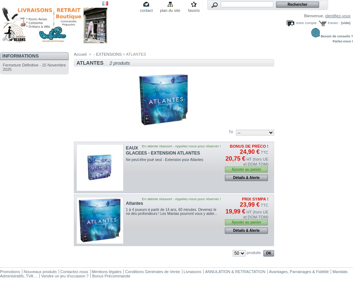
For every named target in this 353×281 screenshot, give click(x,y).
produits (254, 252)
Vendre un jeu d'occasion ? (65, 276)
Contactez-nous (74, 272)
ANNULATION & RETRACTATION (235, 272)
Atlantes (134, 203)
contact (146, 10)
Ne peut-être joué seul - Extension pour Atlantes (165, 160)
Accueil (80, 54)
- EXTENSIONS (108, 54)
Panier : (334, 23)
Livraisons (193, 272)
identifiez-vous (337, 16)
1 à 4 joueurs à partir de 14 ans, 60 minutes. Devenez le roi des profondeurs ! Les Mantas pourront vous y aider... (171, 212)
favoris (194, 10)
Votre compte (306, 23)
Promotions (10, 272)
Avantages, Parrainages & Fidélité (299, 272)
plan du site (170, 10)
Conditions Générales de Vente (152, 272)
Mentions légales (107, 272)
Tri (231, 132)
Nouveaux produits (40, 272)
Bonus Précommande (111, 276)
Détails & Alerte (246, 178)
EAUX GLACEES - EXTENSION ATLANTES (163, 151)
